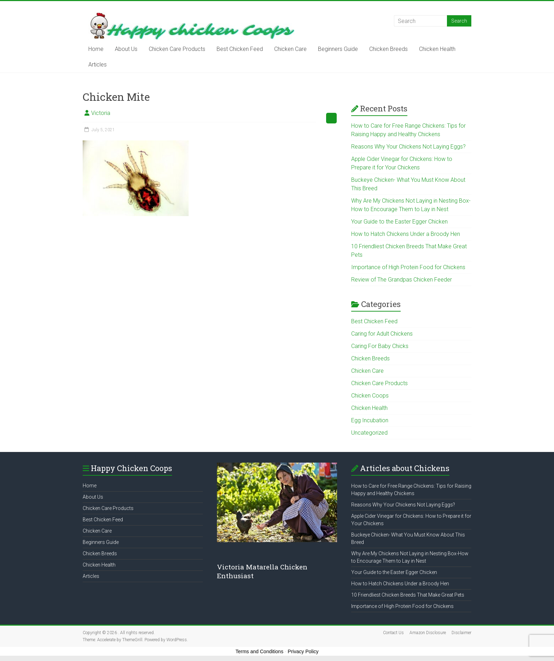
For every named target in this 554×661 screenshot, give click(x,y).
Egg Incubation (369, 420)
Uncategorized (369, 432)
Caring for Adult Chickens (382, 333)
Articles (97, 64)
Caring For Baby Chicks (379, 346)
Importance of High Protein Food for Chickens (408, 267)
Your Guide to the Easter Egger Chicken (399, 221)
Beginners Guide (338, 49)
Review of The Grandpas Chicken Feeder (401, 279)
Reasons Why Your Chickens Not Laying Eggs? (408, 146)
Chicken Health (437, 49)
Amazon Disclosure (427, 632)
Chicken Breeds (388, 49)
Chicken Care (290, 49)
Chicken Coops (370, 395)
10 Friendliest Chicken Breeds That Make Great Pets (407, 595)
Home (96, 49)
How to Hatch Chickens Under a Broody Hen (405, 234)
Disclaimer (461, 632)
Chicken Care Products (177, 49)
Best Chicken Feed (240, 49)
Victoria (100, 113)
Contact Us (393, 632)
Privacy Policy (303, 651)
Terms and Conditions (259, 651)
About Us (126, 49)
